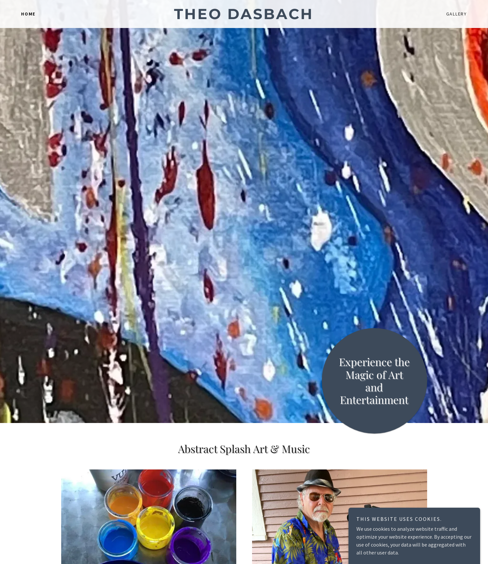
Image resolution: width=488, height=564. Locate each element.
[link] (244, 17)
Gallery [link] (456, 14)
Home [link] (28, 14)
